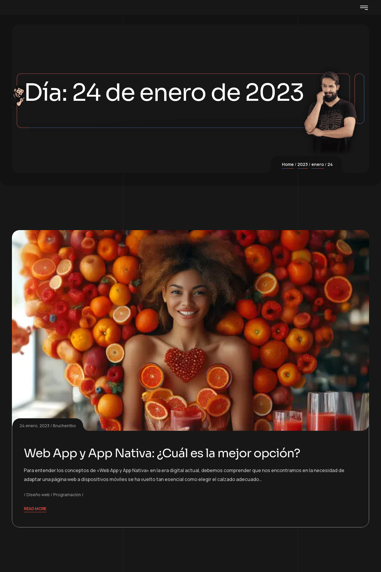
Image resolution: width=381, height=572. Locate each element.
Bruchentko (64, 425)
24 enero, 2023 (34, 425)
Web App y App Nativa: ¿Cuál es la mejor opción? (162, 453)
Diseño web (38, 494)
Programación (67, 494)
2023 (302, 164)
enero (317, 164)
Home (288, 164)
